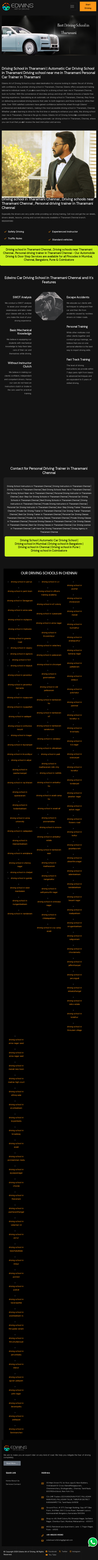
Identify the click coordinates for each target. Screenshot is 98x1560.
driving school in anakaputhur (74, 639)
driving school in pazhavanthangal (16, 1210)
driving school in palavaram (49, 655)
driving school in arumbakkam (16, 1106)
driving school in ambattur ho (49, 784)
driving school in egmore (21, 654)
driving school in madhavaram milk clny (49, 765)
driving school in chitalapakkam (49, 916)
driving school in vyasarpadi (49, 613)
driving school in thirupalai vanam (16, 1327)
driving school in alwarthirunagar (74, 860)
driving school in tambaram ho (49, 702)
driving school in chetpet (21, 872)
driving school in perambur (20, 675)
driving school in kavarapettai (16, 1301)
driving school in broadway (16, 1132)
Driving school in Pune (65, 547)
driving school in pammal (74, 704)
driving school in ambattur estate (49, 839)
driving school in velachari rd (16, 1223)
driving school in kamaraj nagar (74, 652)
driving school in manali (74, 613)
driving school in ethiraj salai (16, 1093)
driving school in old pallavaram (49, 689)
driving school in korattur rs (74, 717)
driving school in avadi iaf (49, 808)
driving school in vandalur (49, 739)
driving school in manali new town (16, 1067)
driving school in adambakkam (74, 873)
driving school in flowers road (74, 821)
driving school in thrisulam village (74, 1028)
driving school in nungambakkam (20, 902)
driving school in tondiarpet (74, 782)
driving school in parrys (21, 582)
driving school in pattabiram (74, 665)
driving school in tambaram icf (49, 715)
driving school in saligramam (74, 938)
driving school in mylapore (20, 619)
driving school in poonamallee (49, 820)
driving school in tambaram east (49, 852)
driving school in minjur (16, 1262)
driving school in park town (20, 591)
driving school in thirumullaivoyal (16, 1340)
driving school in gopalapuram (74, 847)
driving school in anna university (20, 820)
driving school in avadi (16, 1145)
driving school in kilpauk (21, 665)
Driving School (29, 540)
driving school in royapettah (19, 707)
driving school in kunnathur (74, 626)
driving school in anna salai (20, 610)
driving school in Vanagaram (20, 600)
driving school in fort (21, 660)
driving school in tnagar (21, 735)
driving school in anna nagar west (16, 1041)
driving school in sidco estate (74, 1002)
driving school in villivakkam (49, 748)
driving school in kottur (74, 834)
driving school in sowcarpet (74, 756)
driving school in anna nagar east (16, 1054)
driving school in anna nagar (49, 623)
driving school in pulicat (16, 1288)
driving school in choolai (16, 1184)
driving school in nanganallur (49, 878)
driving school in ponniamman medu (16, 1158)
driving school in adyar (21, 760)
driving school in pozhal (74, 587)
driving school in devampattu (16, 1405)
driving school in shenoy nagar (20, 865)
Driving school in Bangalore (65, 544)
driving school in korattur (74, 769)
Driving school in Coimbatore (49, 550)
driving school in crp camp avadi (49, 929)
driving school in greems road (20, 640)
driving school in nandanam (20, 913)
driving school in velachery (49, 645)
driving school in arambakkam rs (16, 1314)
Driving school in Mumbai (30, 544)
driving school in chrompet (49, 664)
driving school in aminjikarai (20, 853)
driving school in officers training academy (49, 593)
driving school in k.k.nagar (74, 743)
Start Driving (88, 6)
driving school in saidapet (20, 716)
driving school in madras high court (16, 1080)
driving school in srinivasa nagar (49, 903)
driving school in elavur (16, 1366)
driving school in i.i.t (50, 582)
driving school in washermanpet (20, 771)
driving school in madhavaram (49, 865)
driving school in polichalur (74, 691)
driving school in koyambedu (16, 1119)
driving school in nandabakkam (74, 886)
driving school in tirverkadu (74, 730)
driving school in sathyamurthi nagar (49, 890)
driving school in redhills (50, 773)
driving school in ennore (50, 827)
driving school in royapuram (20, 697)
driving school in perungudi (74, 976)
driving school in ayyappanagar (16, 1171)
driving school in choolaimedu (74, 951)
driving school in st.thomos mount (20, 728)
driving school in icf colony (49, 604)
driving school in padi (50, 754)
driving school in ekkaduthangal (74, 989)
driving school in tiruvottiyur (19, 754)
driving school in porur (16, 1236)
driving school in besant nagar (74, 899)
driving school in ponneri (16, 1275)
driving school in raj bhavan (19, 782)
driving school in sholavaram (74, 600)
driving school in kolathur (74, 1015)
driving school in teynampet (20, 745)
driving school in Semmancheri (16, 1431)
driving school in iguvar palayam (16, 1379)
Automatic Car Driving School (58, 540)
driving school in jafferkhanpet (74, 963)
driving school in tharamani (16, 1197)
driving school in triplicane (20, 629)
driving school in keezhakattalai (16, 1249)
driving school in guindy (21, 878)
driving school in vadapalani (19, 831)
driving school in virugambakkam (74, 925)
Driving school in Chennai (33, 547)
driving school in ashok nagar (74, 808)
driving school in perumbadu (16, 1353)
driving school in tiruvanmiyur (49, 634)
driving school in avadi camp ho (49, 797)
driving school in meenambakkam (20, 842)
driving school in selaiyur (74, 678)
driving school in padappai (16, 1418)
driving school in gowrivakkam (49, 676)
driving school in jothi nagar (16, 1392)
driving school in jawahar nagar (74, 795)
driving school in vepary (21, 648)
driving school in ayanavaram (20, 794)
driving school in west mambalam (20, 889)
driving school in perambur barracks (20, 686)
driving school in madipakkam (74, 912)
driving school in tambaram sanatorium (49, 728)
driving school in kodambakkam (20, 807)
